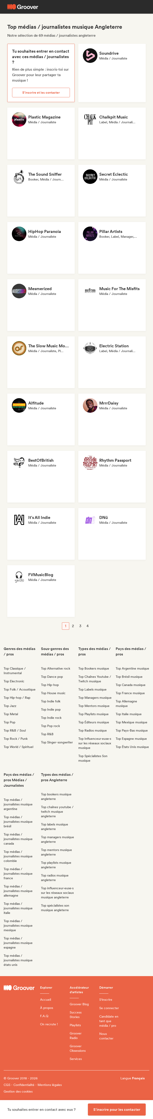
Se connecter (109, 1008)
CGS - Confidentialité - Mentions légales (33, 1085)
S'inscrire (105, 999)
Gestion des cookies (18, 1091)
